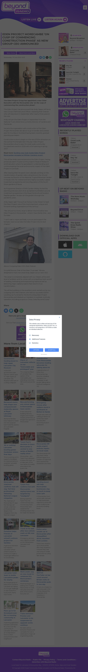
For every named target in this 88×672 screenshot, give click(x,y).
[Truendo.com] (44, 354)
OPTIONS (36, 350)
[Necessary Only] (59, 317)
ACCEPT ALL (52, 350)
